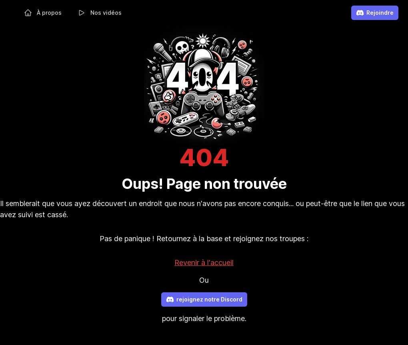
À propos (43, 13)
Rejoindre (375, 13)
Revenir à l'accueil (204, 262)
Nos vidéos (100, 13)
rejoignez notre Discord (204, 299)
